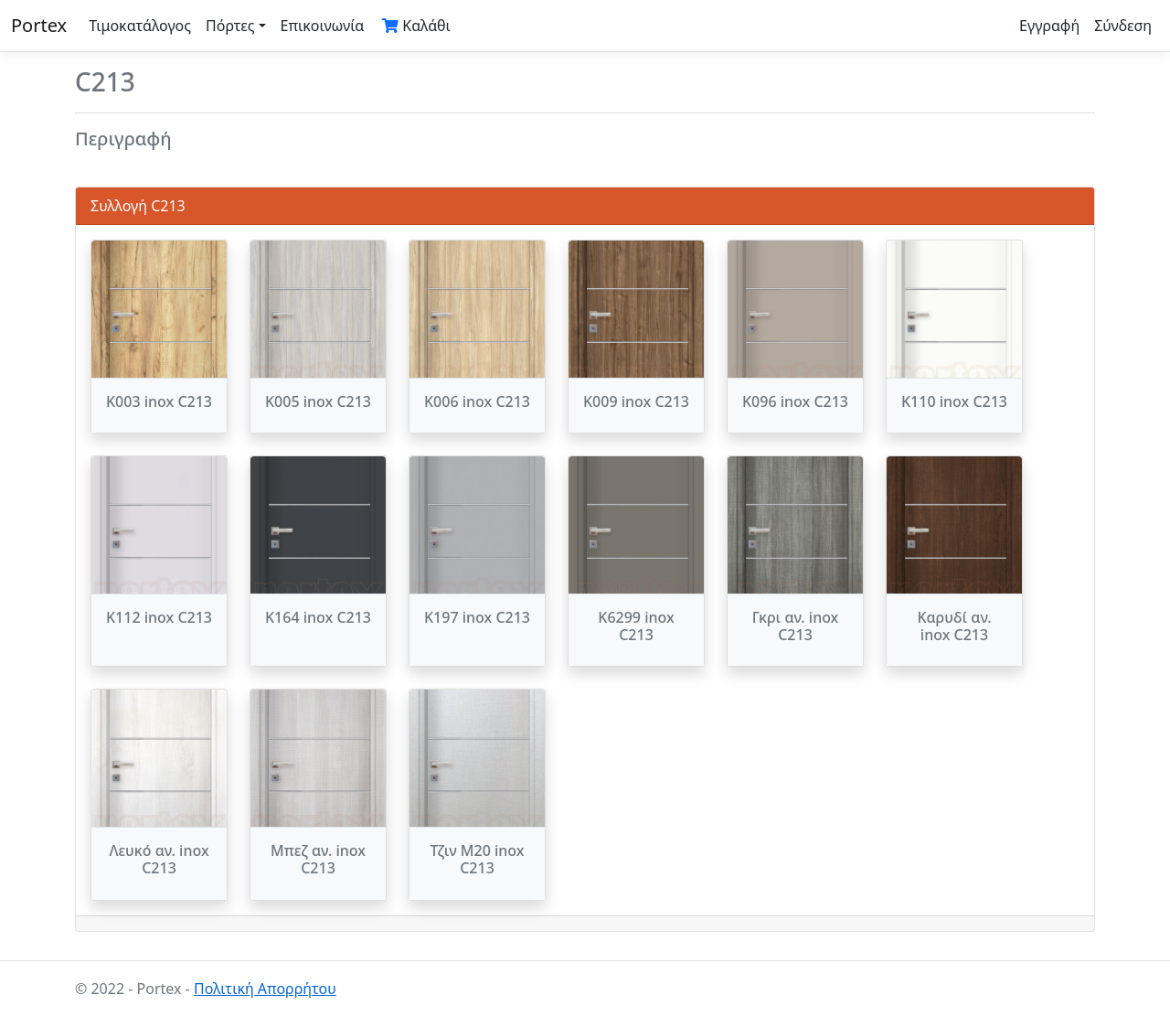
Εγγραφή (1049, 26)
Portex (39, 25)
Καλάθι (416, 26)
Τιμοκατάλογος (140, 26)
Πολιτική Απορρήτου (265, 989)
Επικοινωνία (323, 26)
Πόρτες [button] (230, 26)
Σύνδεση (1123, 26)
